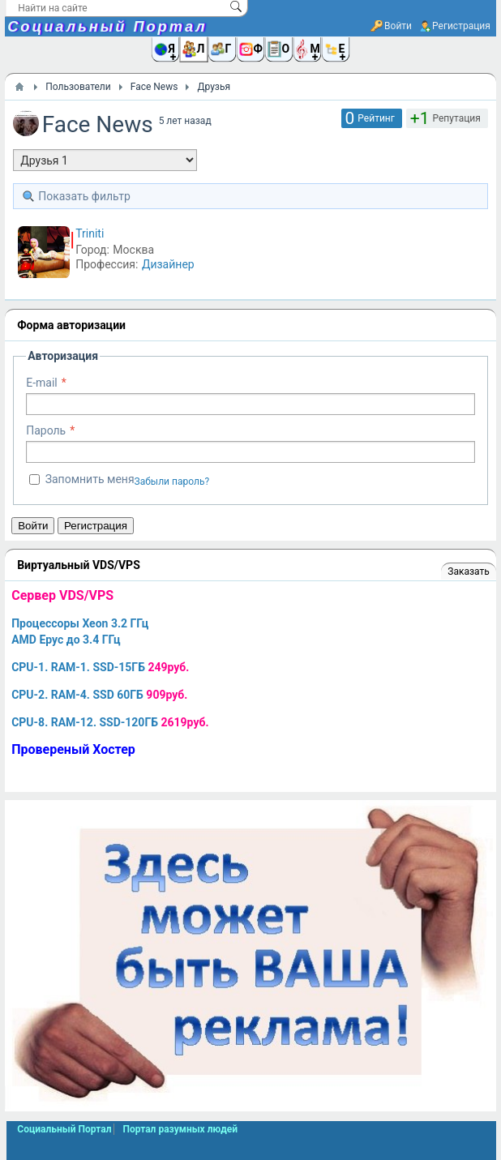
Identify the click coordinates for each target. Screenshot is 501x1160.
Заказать (468, 571)
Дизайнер (168, 264)
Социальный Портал (107, 27)
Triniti (89, 233)
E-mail (42, 382)
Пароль (46, 430)
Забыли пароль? (172, 481)
